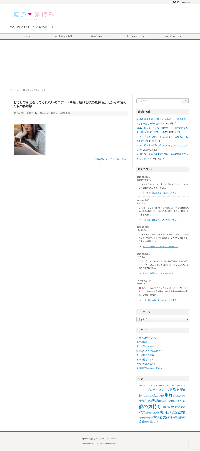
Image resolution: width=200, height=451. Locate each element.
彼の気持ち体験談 (63, 36)
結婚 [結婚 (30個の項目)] (181, 412)
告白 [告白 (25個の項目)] (144, 401)
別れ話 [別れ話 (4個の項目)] (175, 396)
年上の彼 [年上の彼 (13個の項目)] (169, 400)
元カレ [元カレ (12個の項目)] (157, 395)
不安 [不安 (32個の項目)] (179, 390)
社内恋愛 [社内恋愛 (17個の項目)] (172, 412)
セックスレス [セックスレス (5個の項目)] (166, 385)
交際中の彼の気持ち (48, 113)
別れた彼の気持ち (145, 346)
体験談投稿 (64, 113)
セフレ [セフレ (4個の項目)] (174, 385)
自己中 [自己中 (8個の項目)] (169, 417)
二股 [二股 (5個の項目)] (146, 396)
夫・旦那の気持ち (145, 355)
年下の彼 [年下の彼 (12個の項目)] (180, 400)
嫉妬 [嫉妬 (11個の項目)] (161, 400)
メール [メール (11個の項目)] (165, 389)
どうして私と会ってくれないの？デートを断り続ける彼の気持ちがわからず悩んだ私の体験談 (69, 104)
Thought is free (111, 444)
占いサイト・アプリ (136, 36)
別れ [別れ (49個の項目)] (169, 395)
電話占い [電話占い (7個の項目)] (153, 421)
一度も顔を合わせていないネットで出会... (160, 220)
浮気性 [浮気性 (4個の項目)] (148, 413)
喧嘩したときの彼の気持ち (149, 350)
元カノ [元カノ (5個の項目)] (150, 396)
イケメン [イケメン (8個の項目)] (147, 385)
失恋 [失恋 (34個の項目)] (155, 401)
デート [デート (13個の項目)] (143, 389)
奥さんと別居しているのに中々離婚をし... (160, 246)
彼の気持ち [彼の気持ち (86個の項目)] (150, 406)
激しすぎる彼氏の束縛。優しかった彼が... (160, 193)
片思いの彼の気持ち (146, 364)
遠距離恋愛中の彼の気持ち (149, 368)
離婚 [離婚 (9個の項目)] (146, 421)
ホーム (27, 36)
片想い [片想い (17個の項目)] (161, 412)
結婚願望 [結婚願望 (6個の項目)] (149, 417)
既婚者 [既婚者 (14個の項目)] (176, 407)
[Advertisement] (100, 63)
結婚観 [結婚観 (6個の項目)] (142, 417)
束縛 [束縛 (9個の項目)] (182, 407)
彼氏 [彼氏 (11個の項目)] (164, 407)
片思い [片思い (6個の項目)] (154, 413)
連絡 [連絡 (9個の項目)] (175, 417)
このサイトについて (173, 36)
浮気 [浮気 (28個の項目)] (142, 412)
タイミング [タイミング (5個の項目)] (182, 385)
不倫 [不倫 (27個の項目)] (172, 390)
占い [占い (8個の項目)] (180, 395)
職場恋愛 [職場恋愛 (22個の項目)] (159, 417)
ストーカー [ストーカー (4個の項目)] (156, 385)
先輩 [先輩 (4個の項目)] (163, 396)
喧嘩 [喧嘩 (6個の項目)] (150, 401)
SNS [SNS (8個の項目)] (141, 385)
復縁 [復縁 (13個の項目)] (169, 407)
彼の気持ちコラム (100, 36)
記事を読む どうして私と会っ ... (111, 159)
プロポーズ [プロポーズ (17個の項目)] (154, 389)
